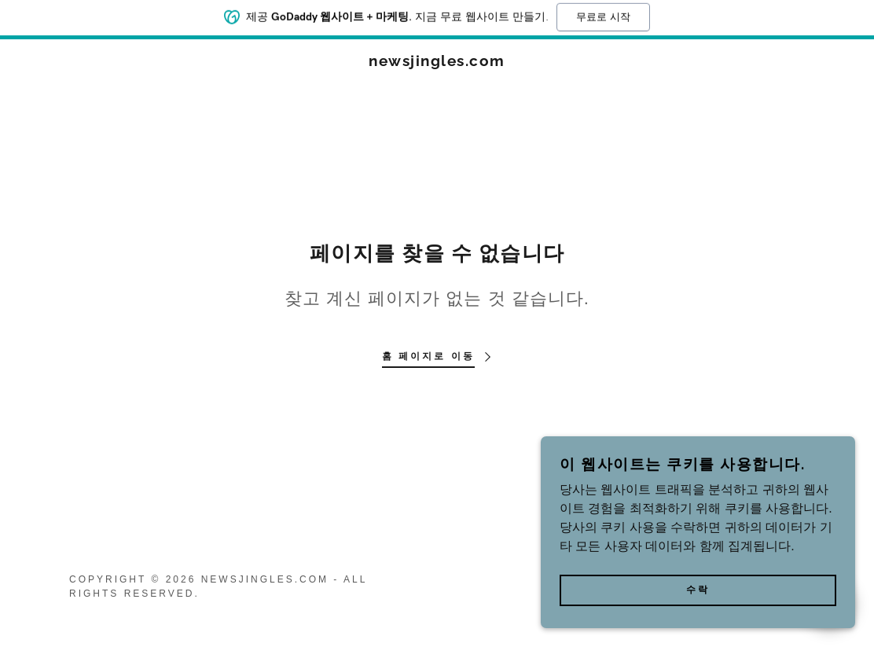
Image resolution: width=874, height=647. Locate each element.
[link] (437, 61)
